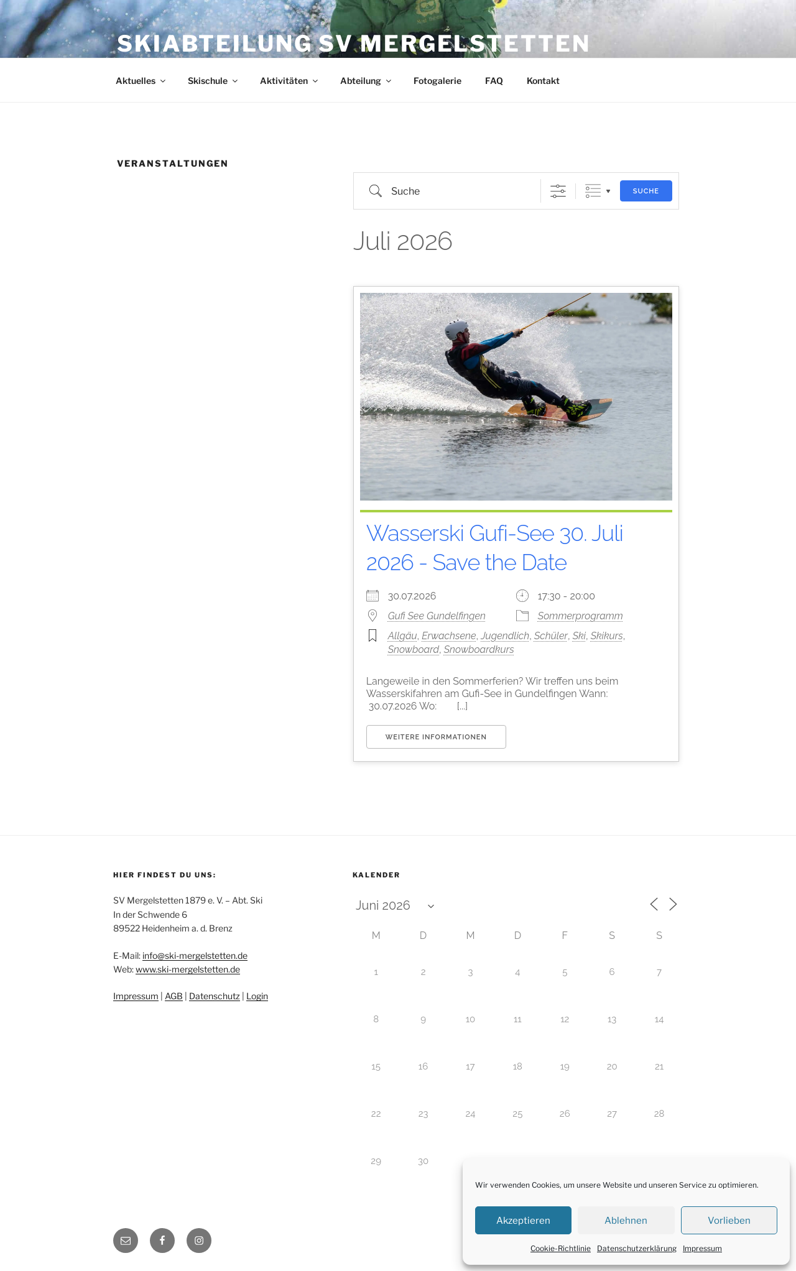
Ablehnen (625, 1220)
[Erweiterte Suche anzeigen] (558, 191)
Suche (646, 191)
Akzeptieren (523, 1220)
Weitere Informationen (436, 737)
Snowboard (413, 649)
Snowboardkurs (479, 649)
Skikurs (607, 636)
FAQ (494, 80)
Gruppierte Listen (593, 191)
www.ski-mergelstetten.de (188, 969)
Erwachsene (449, 636)
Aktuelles (141, 80)
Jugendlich (505, 636)
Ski (579, 636)
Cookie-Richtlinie (560, 1248)
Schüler (551, 636)
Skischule (213, 80)
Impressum (702, 1248)
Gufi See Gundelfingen (437, 616)
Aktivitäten (290, 80)
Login (257, 996)
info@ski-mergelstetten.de (195, 955)
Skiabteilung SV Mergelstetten (354, 43)
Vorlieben (729, 1220)
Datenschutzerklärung (637, 1248)
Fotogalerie (437, 80)
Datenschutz (214, 996)
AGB (174, 996)
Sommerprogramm (580, 616)
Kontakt (543, 80)
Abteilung (366, 80)
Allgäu (402, 636)
